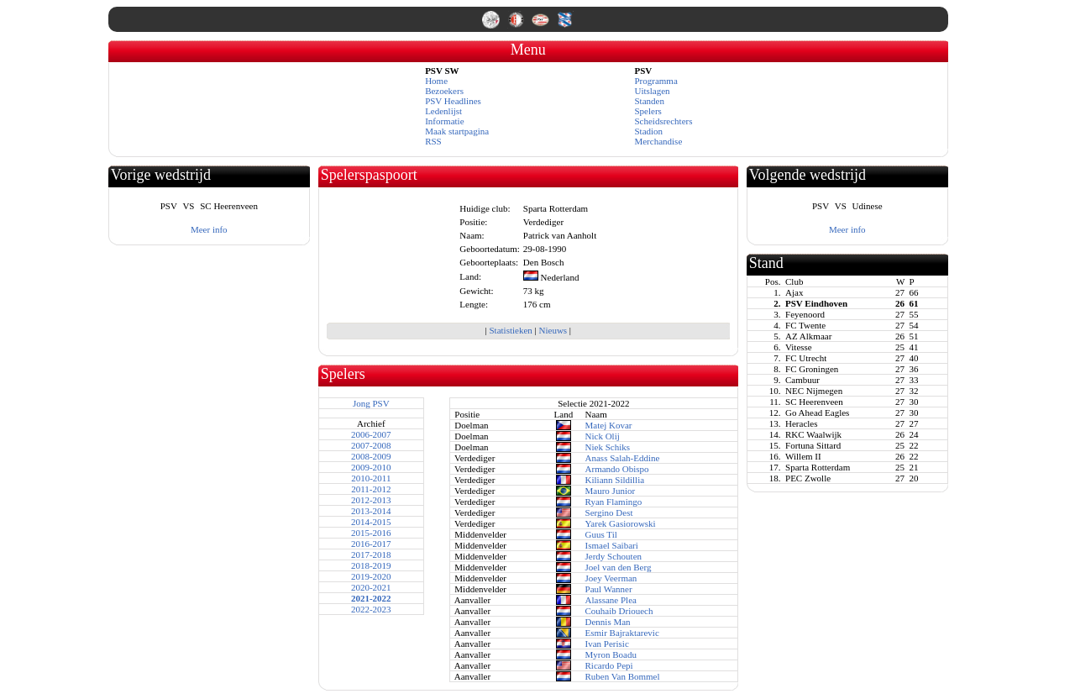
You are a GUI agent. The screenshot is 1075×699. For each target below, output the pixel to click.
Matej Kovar (608, 425)
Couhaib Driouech (619, 611)
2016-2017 (371, 544)
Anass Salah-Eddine (622, 458)
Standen (648, 101)
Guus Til (601, 534)
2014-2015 (371, 522)
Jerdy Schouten (613, 556)
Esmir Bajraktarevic (622, 633)
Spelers (647, 111)
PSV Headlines (453, 101)
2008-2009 (371, 456)
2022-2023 (371, 609)
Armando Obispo (617, 469)
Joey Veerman (611, 578)
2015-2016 (371, 533)
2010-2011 (371, 478)
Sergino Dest (609, 512)
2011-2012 (371, 489)
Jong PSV (371, 403)
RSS (433, 141)
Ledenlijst (443, 111)
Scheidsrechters (663, 121)
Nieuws (553, 330)
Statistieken (510, 330)
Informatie (444, 121)
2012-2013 (371, 500)
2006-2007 (371, 434)
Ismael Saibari (611, 545)
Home (436, 81)
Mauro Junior (610, 491)
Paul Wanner (608, 589)
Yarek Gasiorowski (620, 523)
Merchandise (658, 141)
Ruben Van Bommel (622, 676)
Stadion (648, 131)
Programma (655, 81)
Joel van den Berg (618, 567)
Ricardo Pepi (609, 665)
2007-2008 (371, 445)
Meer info (209, 229)
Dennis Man (608, 622)
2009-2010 (371, 467)
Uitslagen (651, 91)
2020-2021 (371, 587)
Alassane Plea (611, 600)
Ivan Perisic (607, 644)
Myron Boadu (611, 654)
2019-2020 (371, 576)
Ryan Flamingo (613, 502)
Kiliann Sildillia (615, 480)
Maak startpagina (457, 131)
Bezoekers (444, 91)
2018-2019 (371, 565)
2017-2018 (371, 554)
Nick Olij (602, 436)
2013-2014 (371, 511)
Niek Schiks (607, 447)
